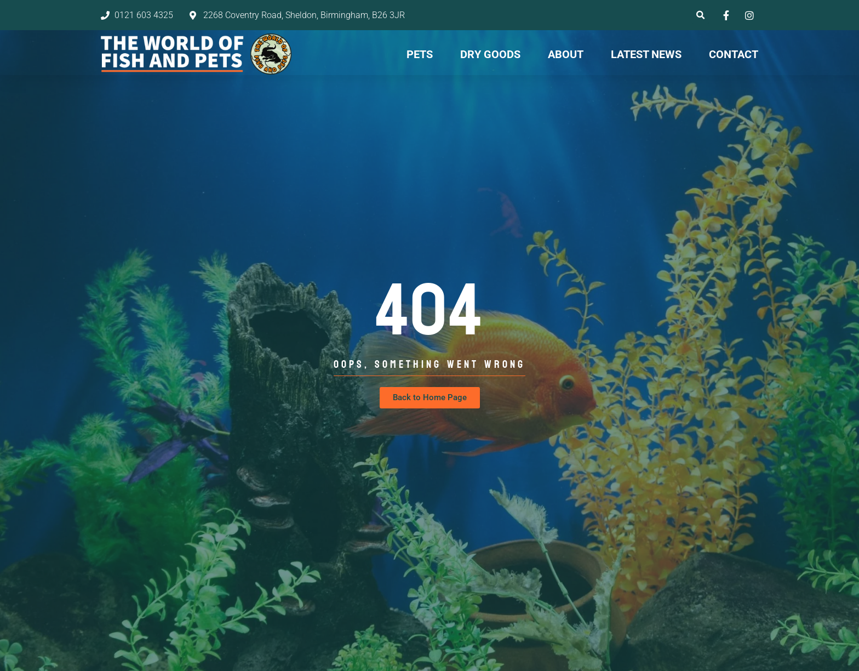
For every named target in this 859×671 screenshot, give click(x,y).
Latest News (646, 54)
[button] (700, 15)
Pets (419, 54)
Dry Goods (490, 54)
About (565, 54)
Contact (733, 54)
